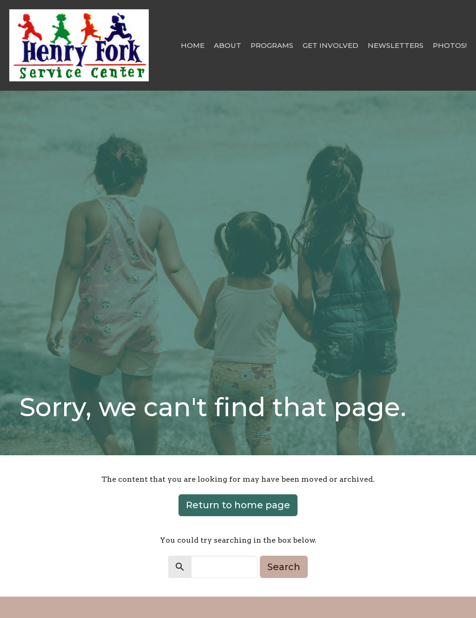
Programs (272, 45)
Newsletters (395, 45)
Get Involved (330, 45)
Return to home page (238, 505)
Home (193, 45)
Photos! (450, 45)
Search (283, 566)
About (227, 45)
